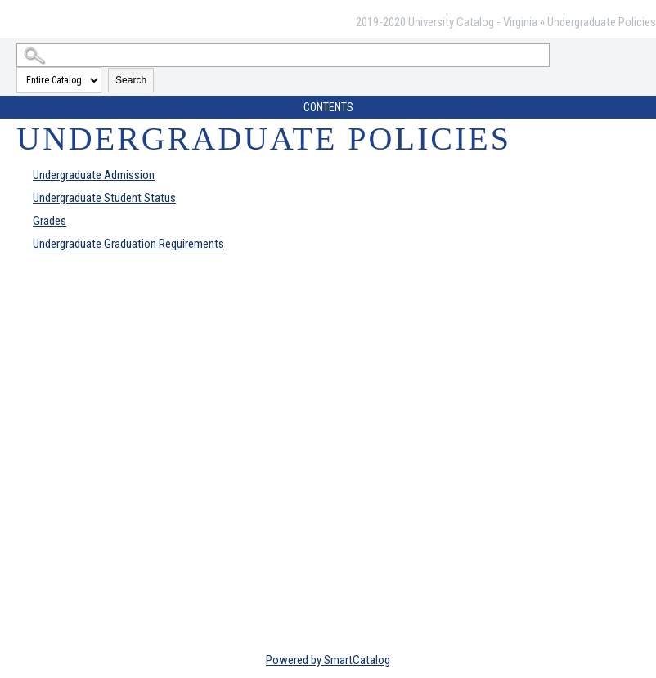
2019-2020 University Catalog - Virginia (446, 22)
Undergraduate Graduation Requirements (128, 243)
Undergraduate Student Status (104, 198)
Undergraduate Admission (94, 175)
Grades (49, 220)
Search (130, 80)
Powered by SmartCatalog (328, 660)
